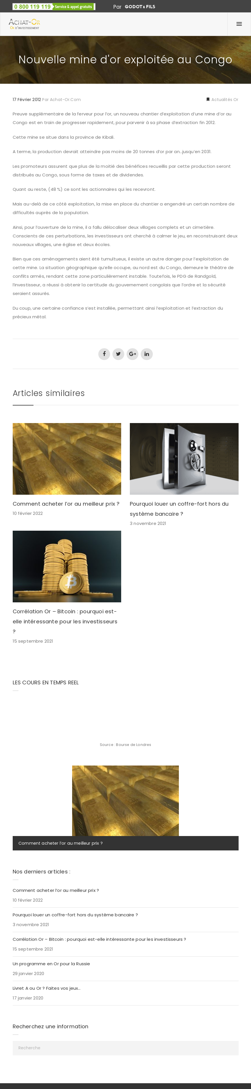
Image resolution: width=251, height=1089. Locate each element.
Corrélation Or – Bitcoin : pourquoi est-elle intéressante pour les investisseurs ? (65, 621)
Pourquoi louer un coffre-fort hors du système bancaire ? (75, 915)
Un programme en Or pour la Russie (51, 964)
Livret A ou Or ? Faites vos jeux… (47, 988)
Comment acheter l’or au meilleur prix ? (66, 503)
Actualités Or (224, 99)
